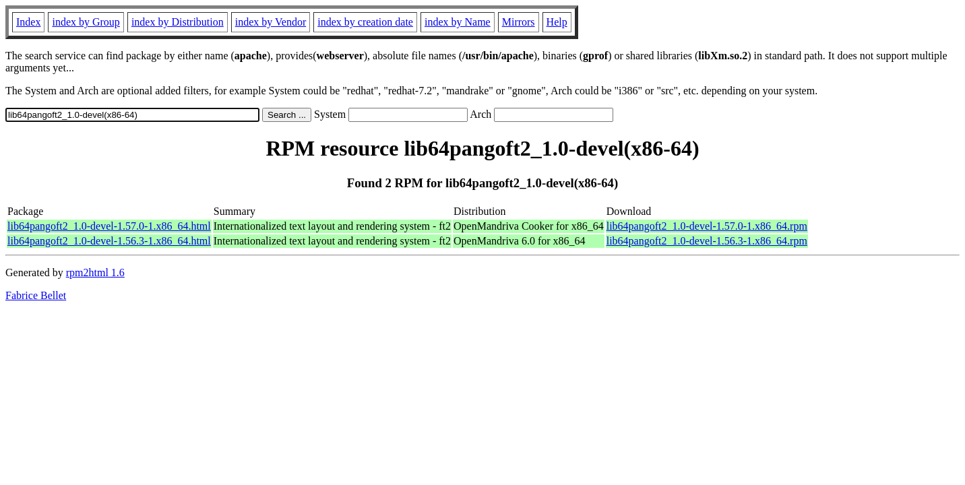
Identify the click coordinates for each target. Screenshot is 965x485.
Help (557, 22)
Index (28, 22)
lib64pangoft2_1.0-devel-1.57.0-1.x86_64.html (109, 226)
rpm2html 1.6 (95, 272)
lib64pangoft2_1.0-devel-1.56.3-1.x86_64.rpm (706, 241)
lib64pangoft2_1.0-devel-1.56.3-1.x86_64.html (109, 241)
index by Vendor (270, 22)
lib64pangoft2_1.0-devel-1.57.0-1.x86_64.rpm (706, 226)
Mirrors (518, 22)
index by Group (85, 22)
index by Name (458, 22)
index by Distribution (177, 22)
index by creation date (365, 22)
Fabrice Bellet (35, 295)
